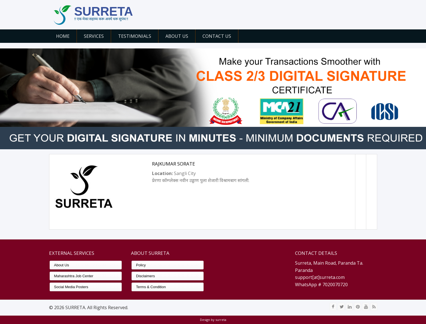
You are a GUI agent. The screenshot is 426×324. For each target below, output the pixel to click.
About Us (176, 36)
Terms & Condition (151, 287)
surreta (220, 320)
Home (63, 36)
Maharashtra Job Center (73, 276)
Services (94, 36)
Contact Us (216, 36)
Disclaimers (145, 276)
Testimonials (134, 36)
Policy (141, 265)
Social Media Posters (71, 287)
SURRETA (103, 11)
